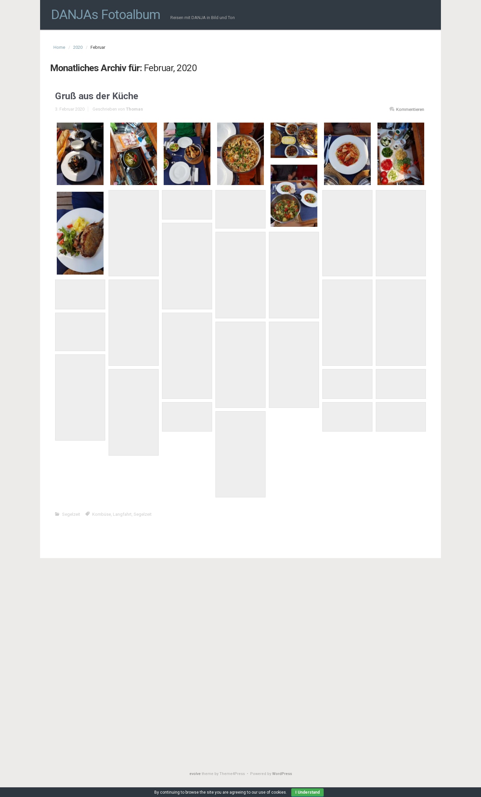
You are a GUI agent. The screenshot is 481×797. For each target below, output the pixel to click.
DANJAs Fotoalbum (105, 14)
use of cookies (272, 792)
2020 (78, 47)
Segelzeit (71, 514)
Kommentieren (410, 109)
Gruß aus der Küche (96, 96)
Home (59, 47)
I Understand (307, 792)
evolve (195, 774)
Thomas (134, 109)
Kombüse (101, 514)
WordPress (282, 774)
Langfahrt (122, 514)
